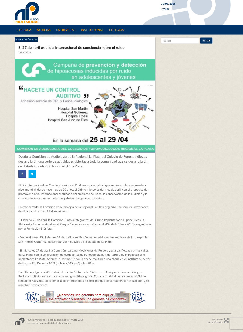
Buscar (206, 40)
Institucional (92, 30)
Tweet (165, 8)
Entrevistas (65, 30)
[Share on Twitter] (32, 174)
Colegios (116, 30)
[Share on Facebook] (22, 174)
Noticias (43, 30)
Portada (24, 30)
